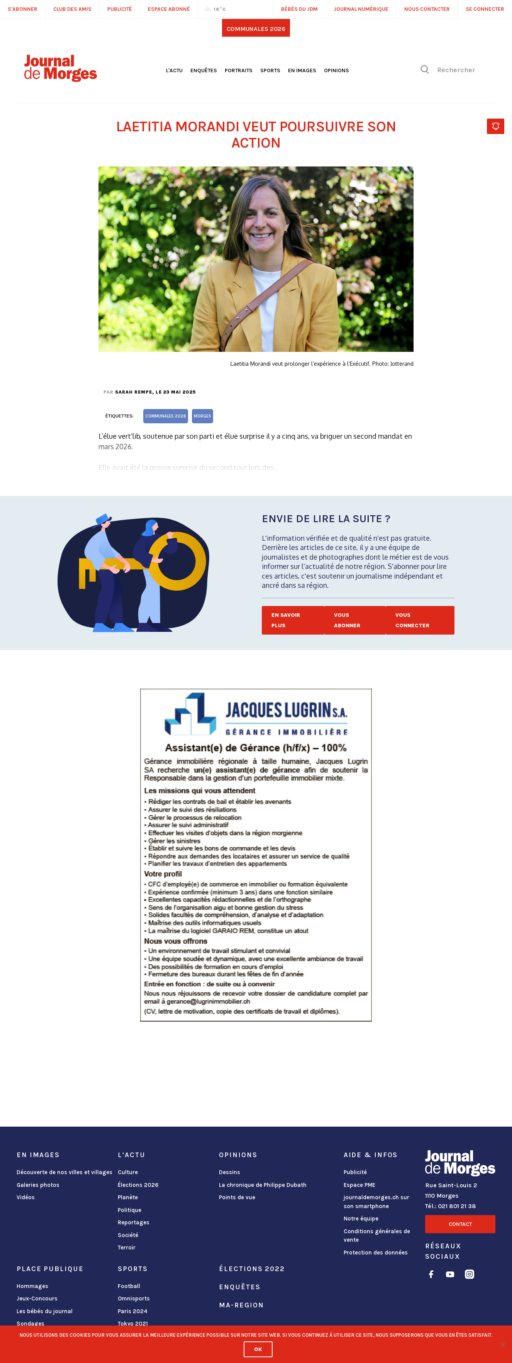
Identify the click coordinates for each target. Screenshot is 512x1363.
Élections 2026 (138, 1184)
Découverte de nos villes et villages (64, 1172)
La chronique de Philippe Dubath (263, 1184)
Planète (128, 1197)
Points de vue (237, 1197)
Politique (129, 1210)
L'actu (174, 70)
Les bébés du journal (45, 1311)
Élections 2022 (252, 1269)
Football (129, 1286)
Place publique (50, 1269)
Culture (128, 1172)
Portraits (239, 70)
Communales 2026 (256, 28)
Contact (460, 1224)
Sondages (30, 1323)
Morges (202, 416)
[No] (502, 1344)
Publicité (355, 1172)
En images (302, 70)
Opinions (336, 70)
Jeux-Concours (37, 1298)
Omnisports (134, 1298)
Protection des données (376, 1252)
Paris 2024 (132, 1311)
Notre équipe (361, 1218)
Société (128, 1235)
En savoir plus (285, 620)
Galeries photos (38, 1184)
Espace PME (359, 1184)
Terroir (127, 1247)
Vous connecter (412, 620)
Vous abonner (347, 620)
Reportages (133, 1222)
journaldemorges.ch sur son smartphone (376, 1202)
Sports (270, 70)
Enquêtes (203, 70)
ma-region (241, 1305)
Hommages (32, 1286)
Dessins (229, 1172)
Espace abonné (169, 9)
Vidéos (26, 1197)
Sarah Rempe (133, 392)
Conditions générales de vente (377, 1236)
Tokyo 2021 (133, 1323)
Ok (258, 1349)
